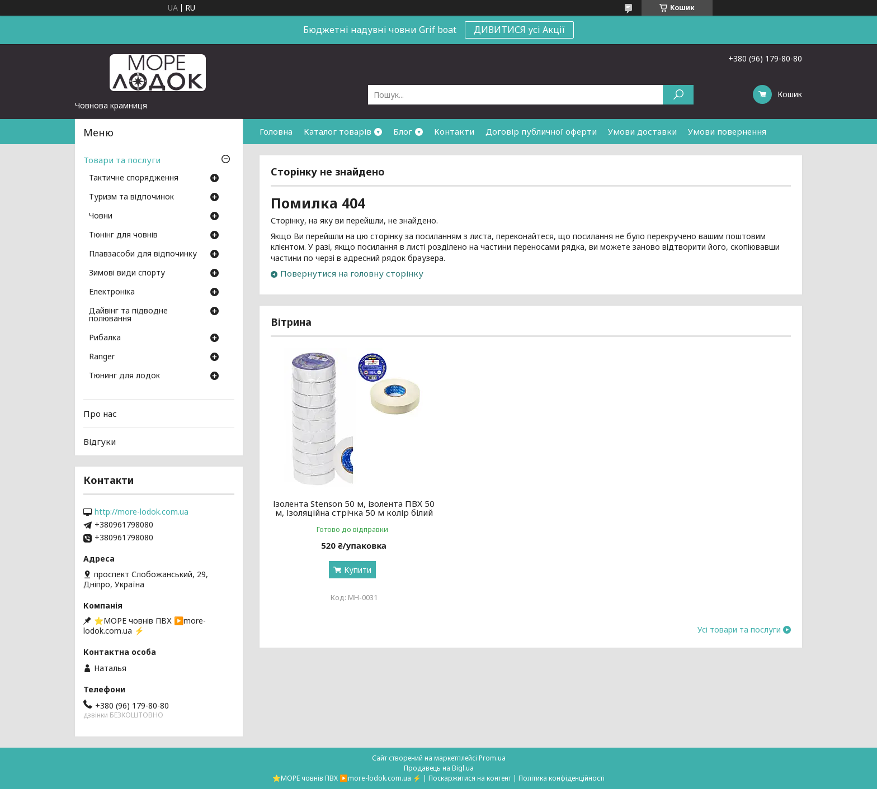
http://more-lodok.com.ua (141, 512)
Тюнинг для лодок (124, 376)
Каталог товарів (337, 131)
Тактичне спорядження (133, 178)
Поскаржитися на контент (469, 778)
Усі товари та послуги (739, 630)
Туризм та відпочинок (131, 197)
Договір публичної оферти (541, 131)
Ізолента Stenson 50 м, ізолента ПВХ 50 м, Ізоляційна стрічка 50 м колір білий (354, 508)
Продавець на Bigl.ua (439, 768)
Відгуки (99, 441)
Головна (276, 131)
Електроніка (112, 292)
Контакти (454, 131)
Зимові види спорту (127, 273)
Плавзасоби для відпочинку (143, 254)
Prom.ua (492, 758)
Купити (357, 569)
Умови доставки (642, 131)
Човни (100, 216)
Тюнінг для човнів (123, 235)
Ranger (102, 357)
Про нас (100, 413)
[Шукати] (678, 94)
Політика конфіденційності (561, 778)
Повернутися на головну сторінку (351, 273)
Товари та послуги (122, 159)
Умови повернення (727, 131)
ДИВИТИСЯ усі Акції (519, 29)
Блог (402, 131)
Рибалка (105, 338)
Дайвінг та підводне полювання (128, 315)
